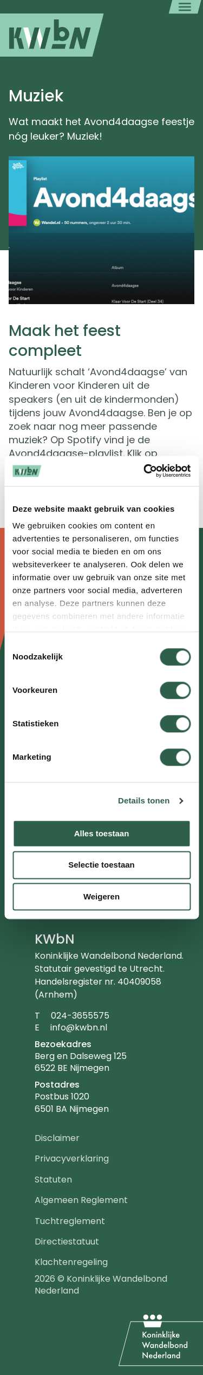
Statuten (53, 1179)
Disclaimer (57, 1138)
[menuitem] (52, 35)
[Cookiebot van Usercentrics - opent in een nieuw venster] (145, 471)
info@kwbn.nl (78, 1027)
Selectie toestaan (101, 865)
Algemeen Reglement (81, 1200)
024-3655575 (80, 1015)
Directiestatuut (67, 1241)
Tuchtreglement (70, 1221)
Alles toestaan (101, 833)
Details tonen (143, 800)
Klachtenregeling (71, 1262)
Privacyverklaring (72, 1158)
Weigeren (101, 896)
